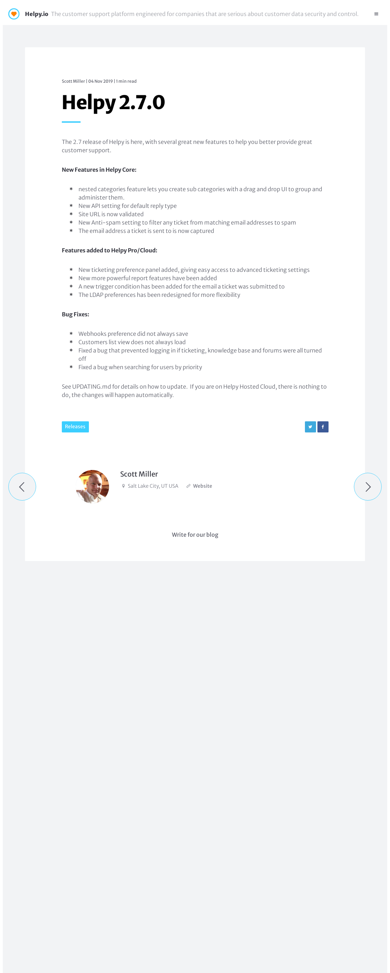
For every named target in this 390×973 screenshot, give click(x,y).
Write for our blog (195, 534)
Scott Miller (73, 81)
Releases (75, 426)
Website (202, 486)
